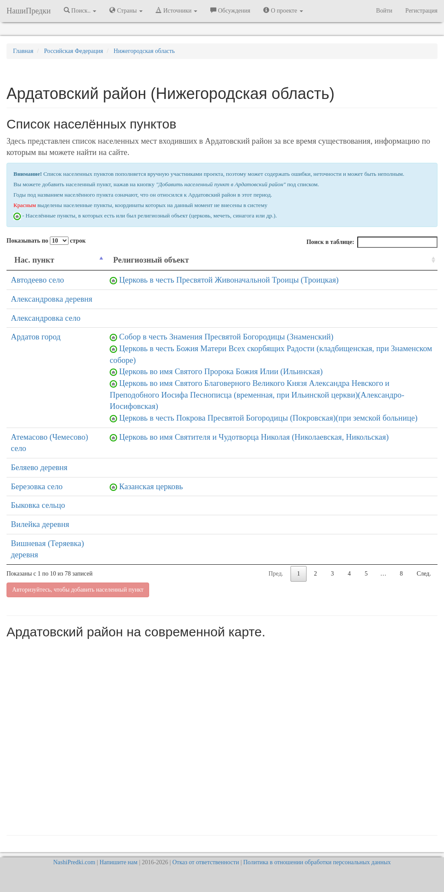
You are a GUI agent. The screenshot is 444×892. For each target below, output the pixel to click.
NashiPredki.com (74, 862)
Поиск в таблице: (372, 242)
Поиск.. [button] (80, 10)
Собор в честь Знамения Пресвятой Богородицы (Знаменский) (226, 336)
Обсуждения (230, 10)
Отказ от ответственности (205, 862)
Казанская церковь (151, 486)
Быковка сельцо (38, 505)
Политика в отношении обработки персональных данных (317, 862)
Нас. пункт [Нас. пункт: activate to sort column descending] (34, 259)
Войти (384, 10)
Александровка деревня (51, 298)
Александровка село (46, 318)
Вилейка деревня (40, 524)
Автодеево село (37, 279)
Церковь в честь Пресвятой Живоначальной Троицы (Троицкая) (229, 279)
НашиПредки (29, 11)
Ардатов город (36, 336)
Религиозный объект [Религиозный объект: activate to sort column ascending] (151, 259)
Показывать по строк (46, 241)
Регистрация (421, 10)
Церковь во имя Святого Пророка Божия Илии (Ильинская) (221, 371)
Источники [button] (176, 10)
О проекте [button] (283, 10)
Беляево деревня (39, 467)
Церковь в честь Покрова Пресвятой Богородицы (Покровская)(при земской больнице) (268, 417)
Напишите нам (118, 862)
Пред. (275, 573)
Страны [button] (126, 10)
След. (424, 573)
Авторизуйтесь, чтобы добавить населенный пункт (78, 589)
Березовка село (36, 486)
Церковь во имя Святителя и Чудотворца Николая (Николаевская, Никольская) (254, 436)
